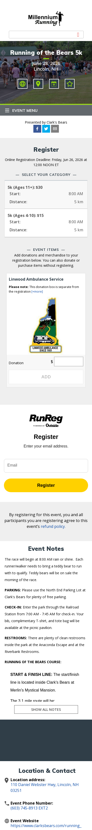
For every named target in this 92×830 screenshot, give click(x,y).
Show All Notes (46, 709)
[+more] (37, 291)
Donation (16, 363)
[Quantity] (68, 361)
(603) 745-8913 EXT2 (29, 808)
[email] (55, 129)
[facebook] (37, 129)
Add (46, 377)
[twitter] (46, 129)
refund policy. (53, 526)
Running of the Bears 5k (46, 52)
